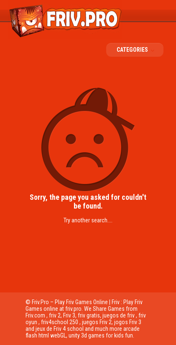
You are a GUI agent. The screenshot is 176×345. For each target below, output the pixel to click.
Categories (138, 49)
